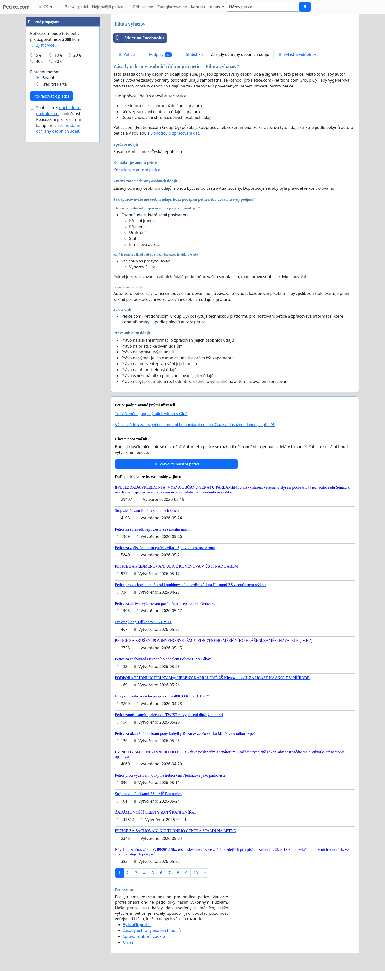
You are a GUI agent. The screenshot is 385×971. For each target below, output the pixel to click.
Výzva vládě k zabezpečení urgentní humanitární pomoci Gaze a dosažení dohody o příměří (195, 425)
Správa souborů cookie (144, 936)
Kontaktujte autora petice (136, 170)
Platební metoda (45, 71)
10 (195, 873)
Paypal (48, 77)
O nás (128, 942)
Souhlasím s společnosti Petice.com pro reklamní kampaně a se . (58, 119)
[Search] (263, 7)
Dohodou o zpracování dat (175, 133)
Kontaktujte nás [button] (206, 7)
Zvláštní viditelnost (298, 54)
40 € (40, 61)
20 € (77, 55)
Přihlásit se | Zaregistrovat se (157, 7)
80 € (58, 61)
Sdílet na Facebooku (139, 37)
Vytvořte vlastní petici (176, 464)
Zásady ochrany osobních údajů (240, 54)
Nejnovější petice (107, 7)
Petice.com (16, 6)
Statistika (191, 54)
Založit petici (73, 7)
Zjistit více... (43, 45)
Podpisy (157, 54)
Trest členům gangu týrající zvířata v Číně (151, 414)
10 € (58, 55)
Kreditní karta (54, 84)
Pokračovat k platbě (51, 96)
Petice (126, 54)
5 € (38, 55)
